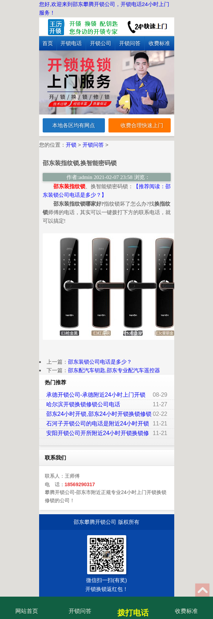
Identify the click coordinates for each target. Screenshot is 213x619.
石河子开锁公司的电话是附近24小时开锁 (97, 423)
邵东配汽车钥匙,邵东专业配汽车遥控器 (114, 370)
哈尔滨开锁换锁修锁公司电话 (83, 404)
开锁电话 (71, 43)
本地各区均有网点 (73, 125)
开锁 (71, 145)
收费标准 (159, 43)
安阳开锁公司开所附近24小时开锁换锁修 (97, 433)
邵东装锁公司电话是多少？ (100, 362)
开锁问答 (129, 43)
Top (202, 590)
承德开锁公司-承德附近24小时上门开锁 (95, 395)
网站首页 (26, 606)
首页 (47, 43)
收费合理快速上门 (139, 126)
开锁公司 (100, 43)
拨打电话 (133, 607)
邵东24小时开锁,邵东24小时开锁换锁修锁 (98, 414)
